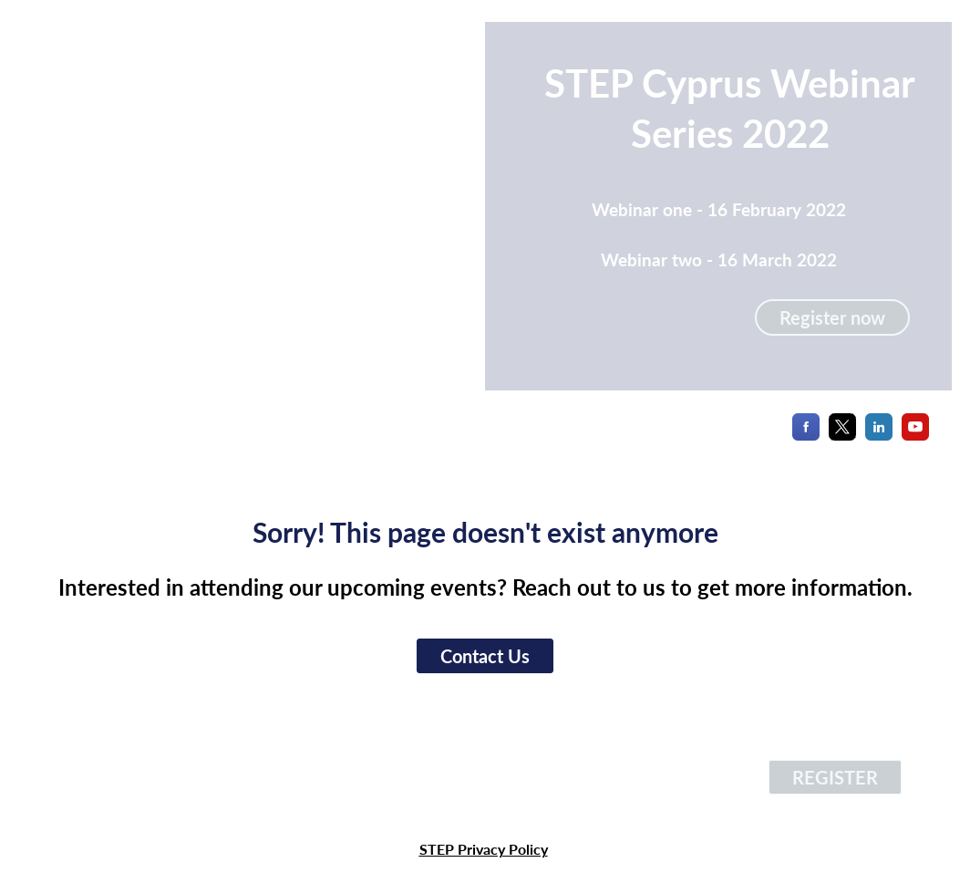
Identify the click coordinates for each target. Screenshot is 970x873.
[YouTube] (915, 434)
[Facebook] (806, 434)
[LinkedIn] (879, 434)
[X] (842, 434)
